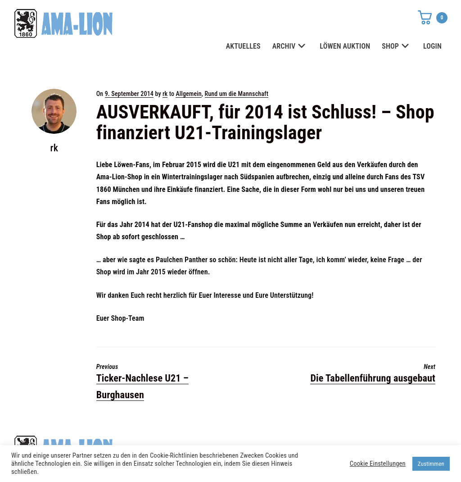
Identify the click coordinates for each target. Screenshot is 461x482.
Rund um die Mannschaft (237, 93)
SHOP (396, 46)
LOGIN (432, 46)
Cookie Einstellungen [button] (378, 463)
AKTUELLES (243, 46)
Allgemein (188, 93)
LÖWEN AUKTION (345, 46)
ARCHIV (290, 46)
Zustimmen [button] (431, 463)
